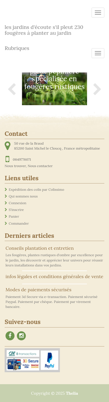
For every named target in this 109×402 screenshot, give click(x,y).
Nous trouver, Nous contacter (29, 166)
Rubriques (17, 48)
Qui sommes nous (23, 196)
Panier (14, 216)
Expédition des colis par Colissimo (36, 189)
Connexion (17, 203)
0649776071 (22, 159)
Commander (19, 223)
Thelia (72, 393)
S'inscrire (16, 209)
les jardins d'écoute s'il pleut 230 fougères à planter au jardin (44, 29)
